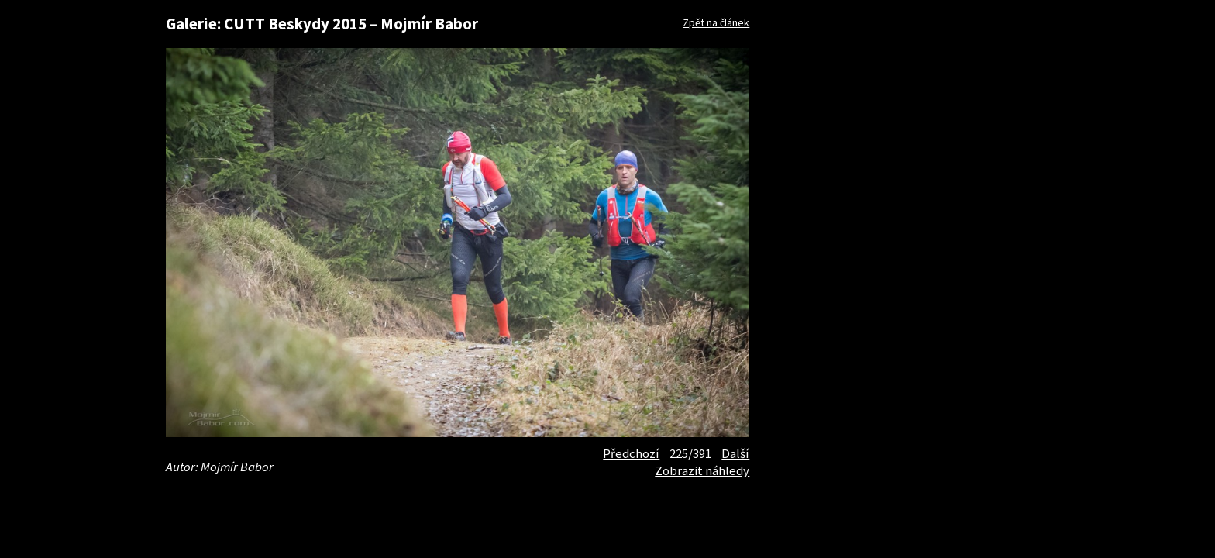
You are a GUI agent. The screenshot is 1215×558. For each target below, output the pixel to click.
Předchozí (631, 453)
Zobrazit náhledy (702, 470)
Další (735, 453)
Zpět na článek (716, 22)
